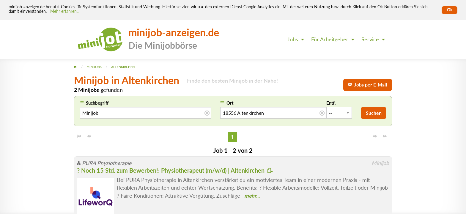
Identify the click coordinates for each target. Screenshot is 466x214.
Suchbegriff (97, 103)
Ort (230, 103)
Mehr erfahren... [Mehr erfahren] (64, 11)
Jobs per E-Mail (367, 84)
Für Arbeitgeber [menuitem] (329, 39)
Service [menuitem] (370, 39)
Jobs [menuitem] (292, 39)
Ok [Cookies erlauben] (449, 9)
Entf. (331, 103)
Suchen (374, 113)
